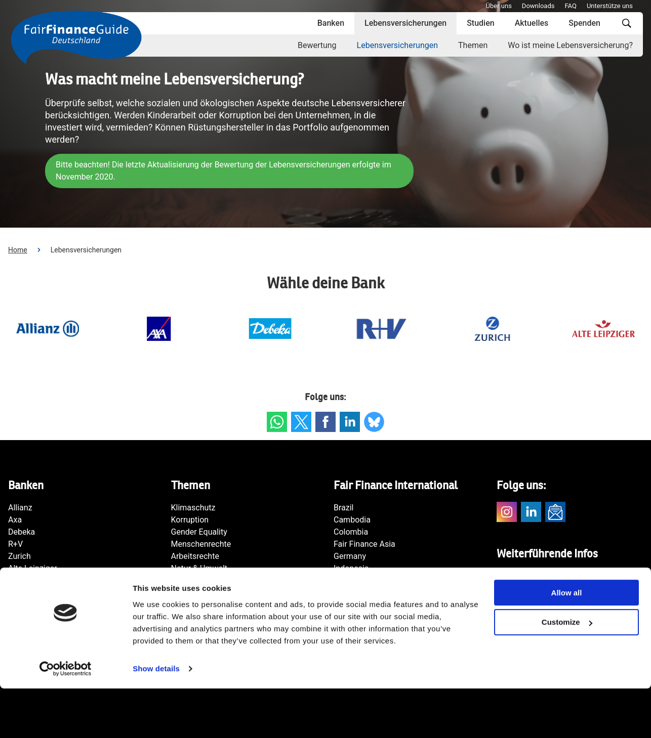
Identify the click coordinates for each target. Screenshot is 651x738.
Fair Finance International (542, 600)
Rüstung (186, 592)
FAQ (570, 6)
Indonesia (351, 568)
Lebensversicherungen (405, 23)
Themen (472, 45)
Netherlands (356, 605)
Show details (156, 718)
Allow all (566, 642)
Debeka (21, 532)
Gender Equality (199, 532)
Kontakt (510, 612)
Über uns (499, 6)
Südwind (512, 588)
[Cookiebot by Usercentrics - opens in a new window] (65, 718)
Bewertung (317, 45)
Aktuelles (532, 23)
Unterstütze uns (610, 6)
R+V (15, 544)
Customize (567, 672)
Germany (350, 556)
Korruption (190, 520)
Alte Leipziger (32, 568)
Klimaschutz (193, 507)
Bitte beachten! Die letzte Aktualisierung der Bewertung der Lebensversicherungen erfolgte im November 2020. (225, 171)
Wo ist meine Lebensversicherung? (570, 45)
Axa (15, 520)
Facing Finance (524, 576)
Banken (330, 23)
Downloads (538, 6)
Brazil (344, 507)
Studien (480, 23)
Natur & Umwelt (199, 568)
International (356, 580)
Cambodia (352, 520)
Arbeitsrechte (195, 556)
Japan (345, 592)
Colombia (351, 532)
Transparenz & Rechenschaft (222, 605)
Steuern (185, 580)
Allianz (20, 507)
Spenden (584, 23)
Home (17, 250)
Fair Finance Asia (364, 544)
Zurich (19, 556)
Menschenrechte (201, 544)
